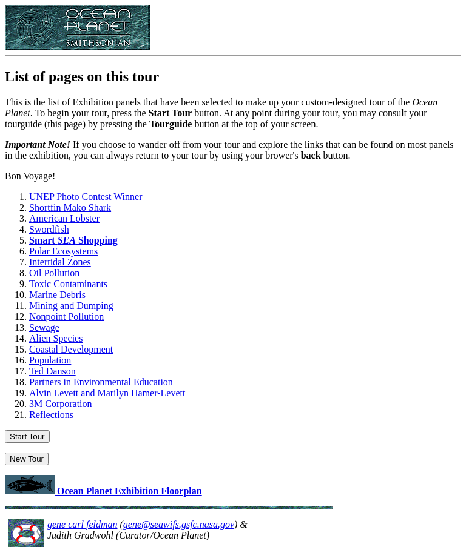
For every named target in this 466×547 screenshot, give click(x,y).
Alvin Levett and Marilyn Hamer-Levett (107, 393)
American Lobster (64, 218)
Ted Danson (52, 371)
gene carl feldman (82, 524)
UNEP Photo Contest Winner (85, 196)
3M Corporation (60, 404)
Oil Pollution (54, 273)
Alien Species (56, 338)
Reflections (51, 414)
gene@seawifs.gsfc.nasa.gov (178, 524)
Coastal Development (71, 349)
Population (50, 360)
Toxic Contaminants (68, 284)
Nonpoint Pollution (66, 316)
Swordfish (49, 229)
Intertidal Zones (60, 262)
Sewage (44, 327)
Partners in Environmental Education (101, 382)
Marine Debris (57, 295)
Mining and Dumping (71, 305)
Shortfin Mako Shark (70, 207)
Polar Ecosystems (63, 251)
